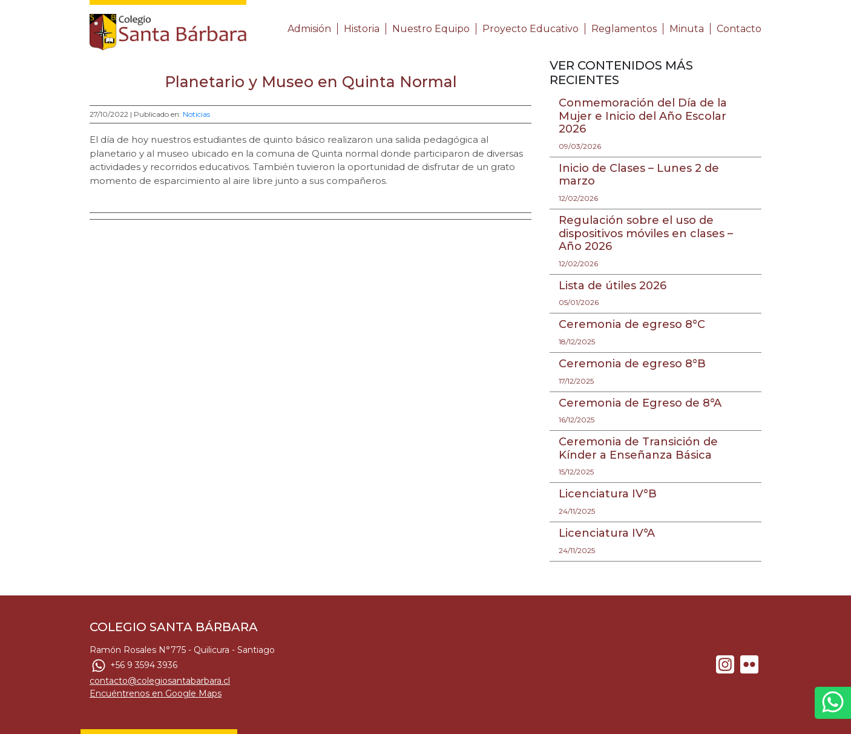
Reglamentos (624, 28)
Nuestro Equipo (431, 28)
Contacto (739, 28)
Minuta (686, 28)
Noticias (196, 114)
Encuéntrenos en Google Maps (156, 693)
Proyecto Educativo (530, 28)
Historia (362, 28)
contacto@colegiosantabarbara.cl (160, 680)
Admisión (309, 28)
